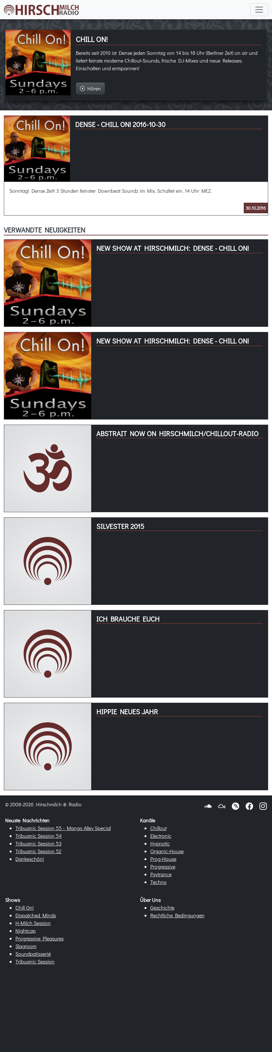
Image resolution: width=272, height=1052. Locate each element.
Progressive (162, 866)
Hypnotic (160, 843)
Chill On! (24, 907)
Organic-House (167, 851)
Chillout (158, 828)
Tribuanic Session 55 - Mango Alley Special (63, 828)
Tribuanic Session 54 (38, 835)
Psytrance (160, 874)
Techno (158, 881)
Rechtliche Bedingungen (177, 915)
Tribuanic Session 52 (38, 851)
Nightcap (25, 930)
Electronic (160, 835)
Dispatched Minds (35, 915)
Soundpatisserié (33, 953)
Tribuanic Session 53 (38, 843)
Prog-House (163, 858)
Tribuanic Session (35, 961)
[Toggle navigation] (259, 9)
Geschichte (162, 907)
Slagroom (25, 946)
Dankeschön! (29, 858)
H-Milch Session (33, 923)
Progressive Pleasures (39, 938)
